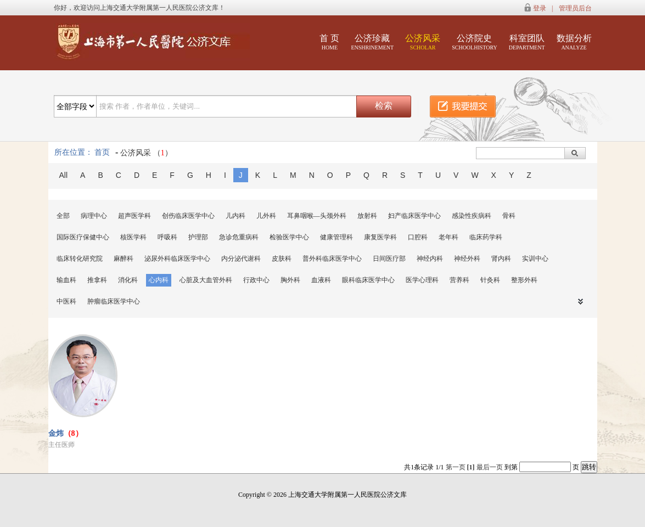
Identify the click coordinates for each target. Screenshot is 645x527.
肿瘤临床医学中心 (113, 301)
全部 (63, 216)
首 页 (329, 42)
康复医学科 (380, 237)
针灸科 (490, 280)
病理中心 (94, 216)
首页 (102, 152)
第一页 (455, 467)
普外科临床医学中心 (332, 258)
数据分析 (574, 42)
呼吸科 (167, 237)
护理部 (198, 237)
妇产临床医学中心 (414, 216)
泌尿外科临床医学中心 (177, 258)
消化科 (128, 280)
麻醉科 (123, 258)
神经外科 (467, 258)
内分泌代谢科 (241, 258)
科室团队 (527, 42)
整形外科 (524, 280)
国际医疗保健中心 (83, 237)
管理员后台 (575, 8)
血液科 (321, 280)
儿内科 (235, 216)
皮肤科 (281, 258)
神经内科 (430, 258)
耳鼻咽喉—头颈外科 (316, 216)
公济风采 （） (146, 153)
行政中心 (256, 280)
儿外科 (266, 216)
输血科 (66, 280)
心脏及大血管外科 (206, 280)
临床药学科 (485, 237)
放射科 (367, 216)
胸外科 (290, 280)
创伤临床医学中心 (188, 216)
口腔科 (418, 237)
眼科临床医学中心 (368, 280)
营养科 (459, 280)
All (63, 175)
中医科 (66, 301)
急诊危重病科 (239, 237)
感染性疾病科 (471, 216)
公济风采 (422, 42)
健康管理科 (336, 237)
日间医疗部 (389, 258)
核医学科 (133, 237)
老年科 (448, 237)
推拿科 (97, 280)
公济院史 (474, 42)
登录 (539, 8)
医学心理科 (422, 280)
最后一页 (489, 467)
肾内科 (501, 258)
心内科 (159, 280)
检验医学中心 (289, 237)
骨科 (508, 216)
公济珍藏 (372, 42)
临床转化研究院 (80, 258)
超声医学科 (134, 216)
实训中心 (535, 258)
